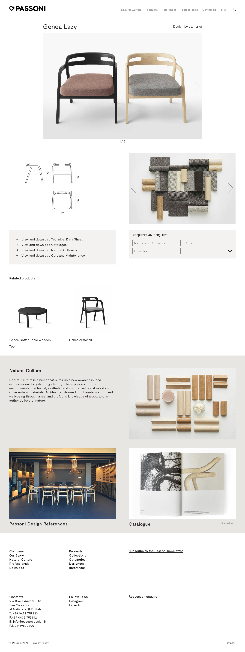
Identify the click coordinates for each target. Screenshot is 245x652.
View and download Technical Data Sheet (49, 239)
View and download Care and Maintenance (50, 255)
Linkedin (75, 605)
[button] (47, 86)
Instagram (76, 601)
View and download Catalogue (41, 244)
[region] (122, 88)
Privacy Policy (40, 642)
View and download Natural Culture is (46, 250)
